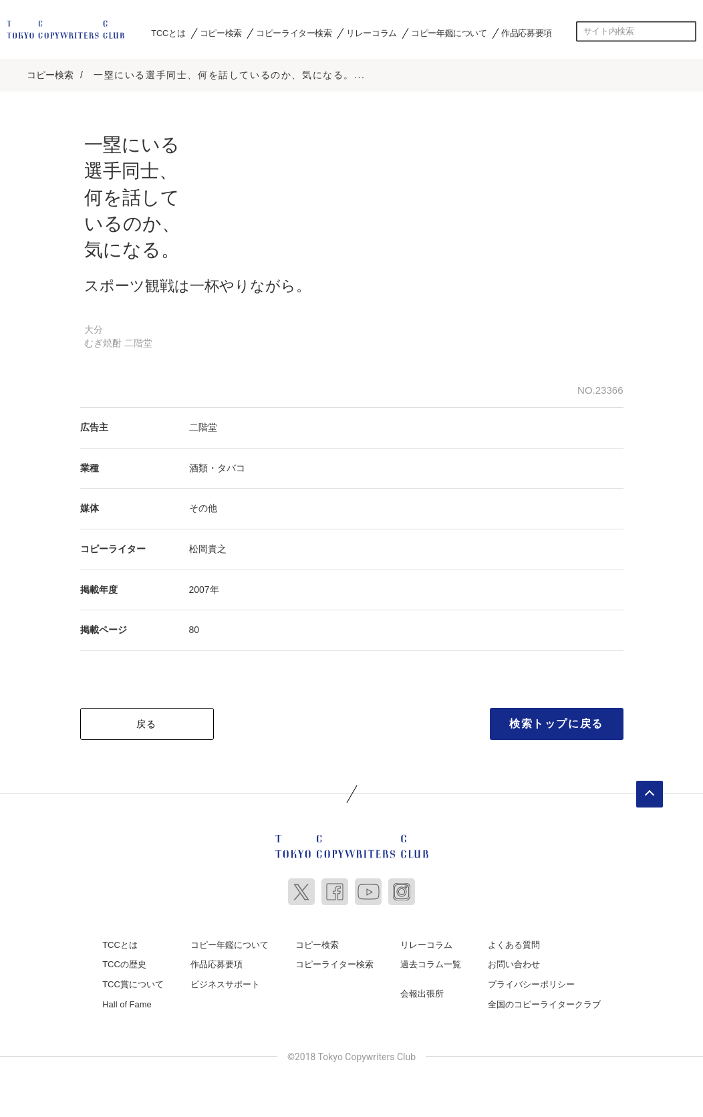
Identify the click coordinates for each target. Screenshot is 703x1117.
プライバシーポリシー (531, 984)
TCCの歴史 (124, 964)
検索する (686, 31)
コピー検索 (221, 32)
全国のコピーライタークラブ (544, 1003)
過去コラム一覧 (430, 964)
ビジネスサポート (225, 984)
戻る (146, 723)
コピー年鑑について (448, 32)
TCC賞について (133, 984)
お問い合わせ (514, 964)
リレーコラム (371, 32)
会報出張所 (422, 993)
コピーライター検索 (293, 32)
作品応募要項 (526, 32)
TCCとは (168, 32)
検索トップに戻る (556, 723)
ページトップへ (649, 793)
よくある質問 (514, 944)
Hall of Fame (127, 1003)
